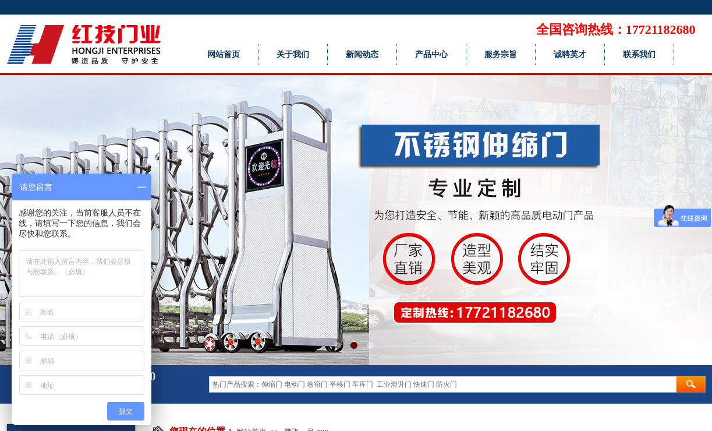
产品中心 (431, 54)
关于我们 (293, 54)
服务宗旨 (500, 54)
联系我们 (639, 54)
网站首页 (223, 54)
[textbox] (442, 384)
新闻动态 (362, 54)
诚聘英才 (570, 54)
